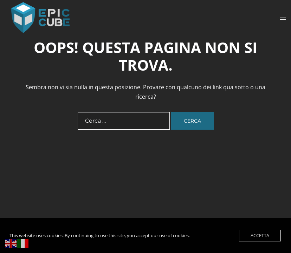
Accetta (260, 235)
